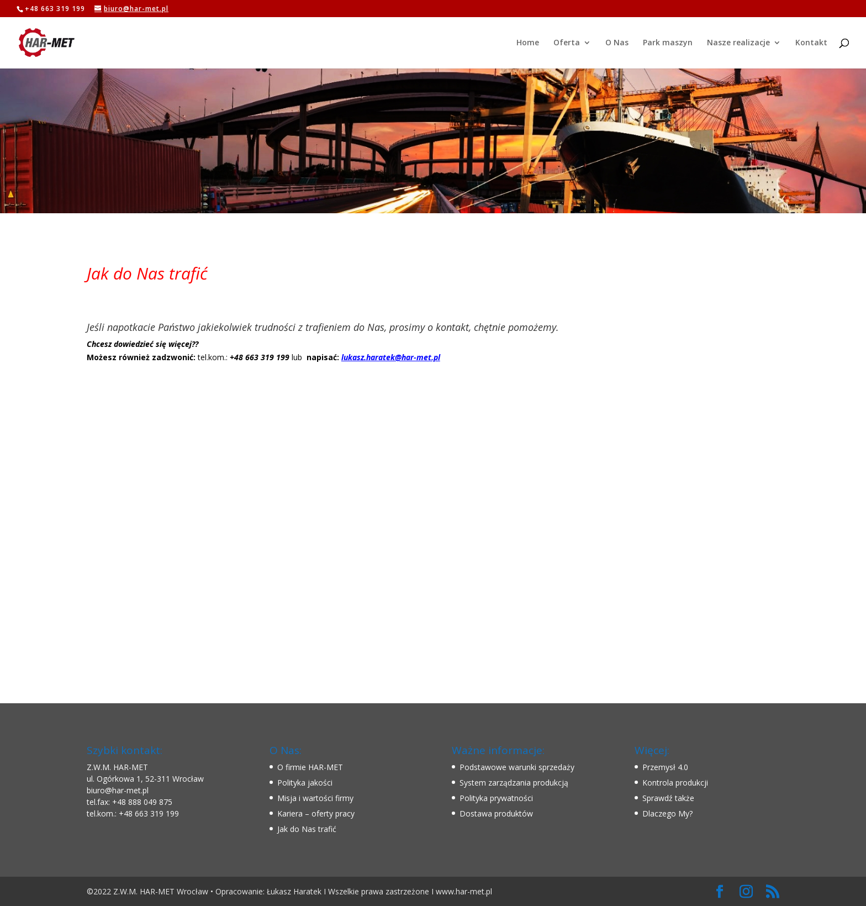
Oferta (566, 43)
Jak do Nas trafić (306, 829)
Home (527, 43)
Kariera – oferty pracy (316, 813)
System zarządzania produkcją (514, 782)
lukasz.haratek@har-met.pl (390, 357)
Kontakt (811, 43)
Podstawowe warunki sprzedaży (517, 767)
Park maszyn (668, 43)
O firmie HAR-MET (310, 767)
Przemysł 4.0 (665, 767)
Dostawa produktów (496, 813)
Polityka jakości (304, 782)
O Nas (617, 43)
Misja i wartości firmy (315, 798)
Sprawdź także (668, 798)
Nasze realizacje (738, 43)
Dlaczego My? (667, 813)
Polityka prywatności (496, 798)
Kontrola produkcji (675, 782)
